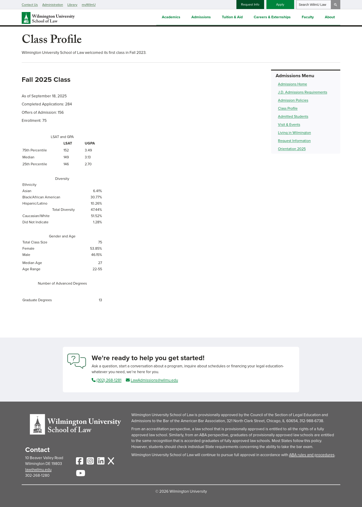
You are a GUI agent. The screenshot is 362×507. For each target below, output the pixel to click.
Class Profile (288, 108)
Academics (171, 16)
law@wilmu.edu (38, 470)
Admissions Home (292, 84)
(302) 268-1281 (109, 380)
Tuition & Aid (232, 16)
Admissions (201, 16)
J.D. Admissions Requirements (302, 92)
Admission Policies (293, 100)
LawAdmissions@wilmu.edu (154, 380)
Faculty (308, 16)
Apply (280, 4)
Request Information (294, 140)
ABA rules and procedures (312, 455)
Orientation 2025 (292, 148)
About (330, 16)
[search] (313, 4)
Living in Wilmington (294, 132)
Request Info (250, 4)
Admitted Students (293, 116)
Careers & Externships (272, 16)
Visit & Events (289, 124)
